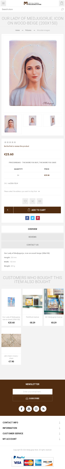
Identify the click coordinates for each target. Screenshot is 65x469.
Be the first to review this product (16, 146)
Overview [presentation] (32, 229)
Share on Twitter (33, 218)
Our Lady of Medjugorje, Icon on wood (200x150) (11, 318)
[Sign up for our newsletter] (32, 391)
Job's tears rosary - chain (11, 357)
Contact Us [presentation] (33, 245)
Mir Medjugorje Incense (53, 317)
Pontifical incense (32, 317)
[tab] (32, 229)
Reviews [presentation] (32, 237)
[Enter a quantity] (6, 210)
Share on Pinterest (38, 218)
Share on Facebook (27, 218)
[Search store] (30, 9)
